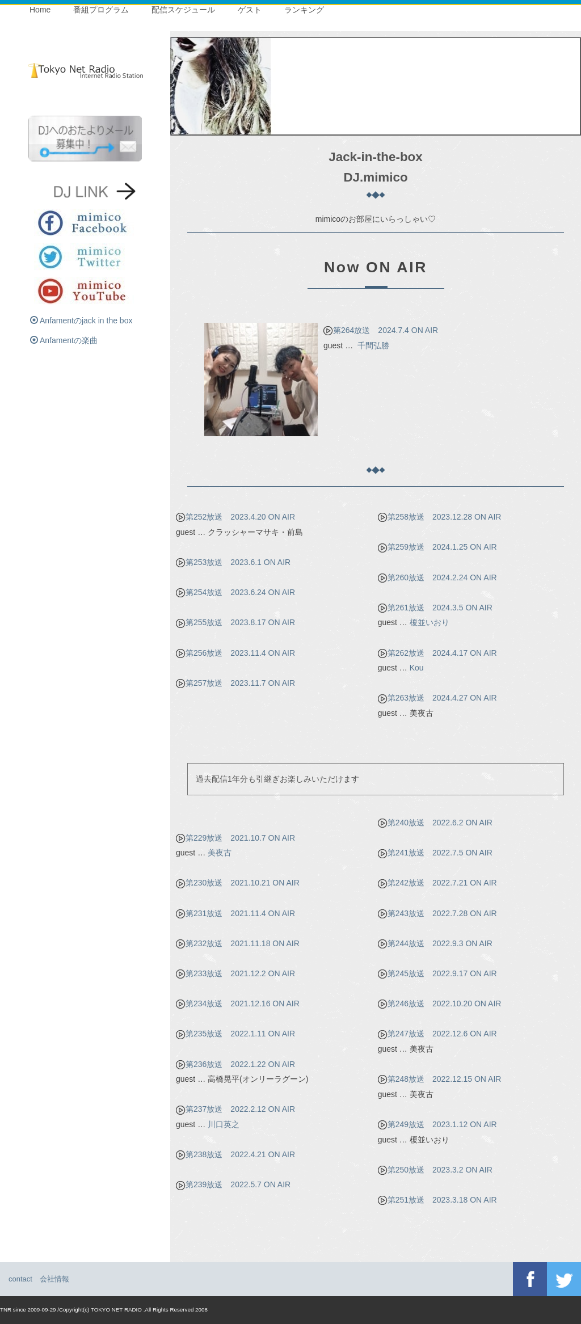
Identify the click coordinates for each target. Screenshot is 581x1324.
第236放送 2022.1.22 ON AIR (235, 1064)
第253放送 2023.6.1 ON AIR (233, 562)
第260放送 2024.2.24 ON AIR (437, 577)
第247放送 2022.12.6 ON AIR (437, 1033)
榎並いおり (429, 622)
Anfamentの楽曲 (64, 340)
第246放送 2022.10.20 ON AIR (440, 1003)
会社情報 (54, 1279)
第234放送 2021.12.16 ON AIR (238, 1003)
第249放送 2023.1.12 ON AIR (437, 1124)
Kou (417, 667)
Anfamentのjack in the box (81, 320)
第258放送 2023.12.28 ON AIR (440, 516)
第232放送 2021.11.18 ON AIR (238, 943)
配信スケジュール (183, 9)
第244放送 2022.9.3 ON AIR (435, 943)
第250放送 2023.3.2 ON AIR (435, 1169)
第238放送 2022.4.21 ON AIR (235, 1154)
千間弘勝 (373, 345)
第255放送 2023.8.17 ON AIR (235, 622)
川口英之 (223, 1124)
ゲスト (250, 9)
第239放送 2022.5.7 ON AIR (233, 1184)
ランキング (304, 9)
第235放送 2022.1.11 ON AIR (235, 1033)
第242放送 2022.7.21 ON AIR (437, 882)
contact (20, 1279)
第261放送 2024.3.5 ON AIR (435, 607)
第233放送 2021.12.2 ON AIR (235, 973)
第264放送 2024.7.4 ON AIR (380, 330)
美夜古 (219, 852)
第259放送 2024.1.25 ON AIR (437, 546)
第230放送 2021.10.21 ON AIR (238, 882)
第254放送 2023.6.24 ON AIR (235, 592)
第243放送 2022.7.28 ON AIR (437, 913)
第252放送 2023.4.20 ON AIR (235, 516)
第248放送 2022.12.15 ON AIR (440, 1078)
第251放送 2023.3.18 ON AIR (437, 1199)
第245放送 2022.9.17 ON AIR (437, 973)
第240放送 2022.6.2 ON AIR (435, 822)
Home (40, 9)
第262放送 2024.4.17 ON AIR (437, 652)
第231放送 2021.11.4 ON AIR (235, 913)
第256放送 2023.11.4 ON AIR (235, 652)
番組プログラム (101, 9)
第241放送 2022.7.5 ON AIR (435, 852)
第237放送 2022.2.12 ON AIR (235, 1109)
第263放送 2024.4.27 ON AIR (437, 697)
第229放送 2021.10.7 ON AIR (235, 837)
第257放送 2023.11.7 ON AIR (235, 683)
